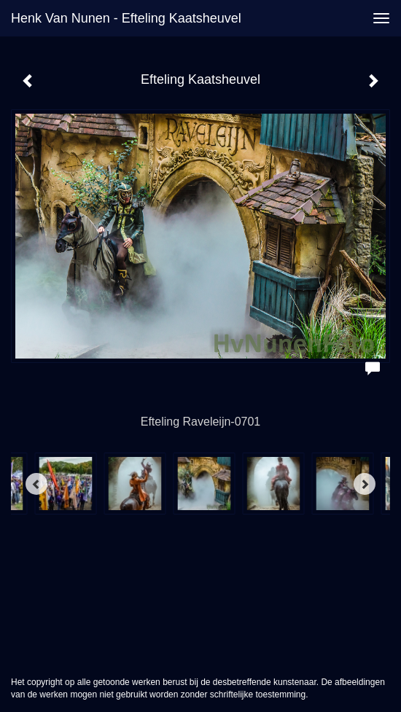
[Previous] (36, 484)
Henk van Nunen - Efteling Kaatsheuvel (126, 18)
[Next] (364, 484)
